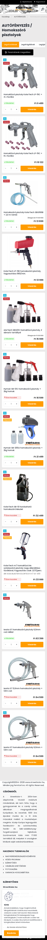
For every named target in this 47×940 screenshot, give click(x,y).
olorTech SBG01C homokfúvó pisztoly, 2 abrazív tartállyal (23, 331)
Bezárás (11, 933)
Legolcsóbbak (10, 44)
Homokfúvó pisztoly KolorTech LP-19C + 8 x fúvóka (23, 154)
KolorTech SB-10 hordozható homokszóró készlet (17, 508)
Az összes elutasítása (17, 927)
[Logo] (23, 9)
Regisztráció (40, 2)
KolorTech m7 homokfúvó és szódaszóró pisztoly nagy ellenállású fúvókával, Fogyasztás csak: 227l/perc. (23, 568)
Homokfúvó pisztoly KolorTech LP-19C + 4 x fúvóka (23, 95)
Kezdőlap (6, 17)
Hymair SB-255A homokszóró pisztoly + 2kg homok (23, 449)
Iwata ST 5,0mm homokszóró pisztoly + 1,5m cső (23, 689)
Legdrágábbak (28, 44)
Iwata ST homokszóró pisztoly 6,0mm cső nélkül (22, 630)
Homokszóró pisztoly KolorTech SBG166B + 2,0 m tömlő (23, 213)
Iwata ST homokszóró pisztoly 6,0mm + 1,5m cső (23, 748)
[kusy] (11, 109)
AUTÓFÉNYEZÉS (20, 17)
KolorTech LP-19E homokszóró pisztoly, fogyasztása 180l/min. (22, 272)
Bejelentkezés (27, 2)
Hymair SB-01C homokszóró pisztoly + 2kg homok (22, 390)
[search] (42, 9)
